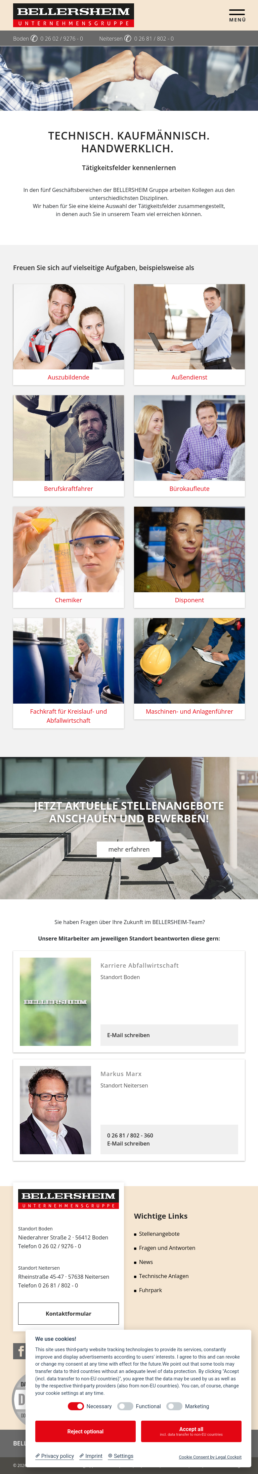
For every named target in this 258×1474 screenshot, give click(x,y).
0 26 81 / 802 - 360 (130, 1135)
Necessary (99, 1406)
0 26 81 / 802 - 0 (58, 1285)
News (143, 1262)
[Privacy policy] (54, 1456)
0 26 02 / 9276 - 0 (59, 1246)
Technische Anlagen (161, 1276)
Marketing (197, 1406)
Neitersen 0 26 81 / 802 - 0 (136, 38)
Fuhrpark (148, 1290)
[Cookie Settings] (120, 1456)
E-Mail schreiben (128, 1035)
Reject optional (85, 1431)
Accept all (191, 1431)
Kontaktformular (68, 1313)
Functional (148, 1406)
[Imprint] (90, 1456)
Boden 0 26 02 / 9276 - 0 (48, 38)
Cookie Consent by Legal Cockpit (210, 1457)
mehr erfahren (129, 849)
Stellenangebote (157, 1233)
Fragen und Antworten (165, 1248)
